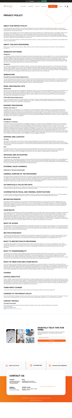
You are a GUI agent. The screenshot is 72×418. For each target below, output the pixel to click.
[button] (65, 6)
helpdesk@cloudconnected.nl (29, 382)
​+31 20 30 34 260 (14, 390)
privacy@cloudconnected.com (14, 308)
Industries (30, 6)
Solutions (23, 6)
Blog (44, 398)
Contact (49, 398)
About (40, 398)
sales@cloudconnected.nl (28, 381)
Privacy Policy (25, 398)
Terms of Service (33, 398)
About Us (37, 6)
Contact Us (43, 6)
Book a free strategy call (48, 386)
